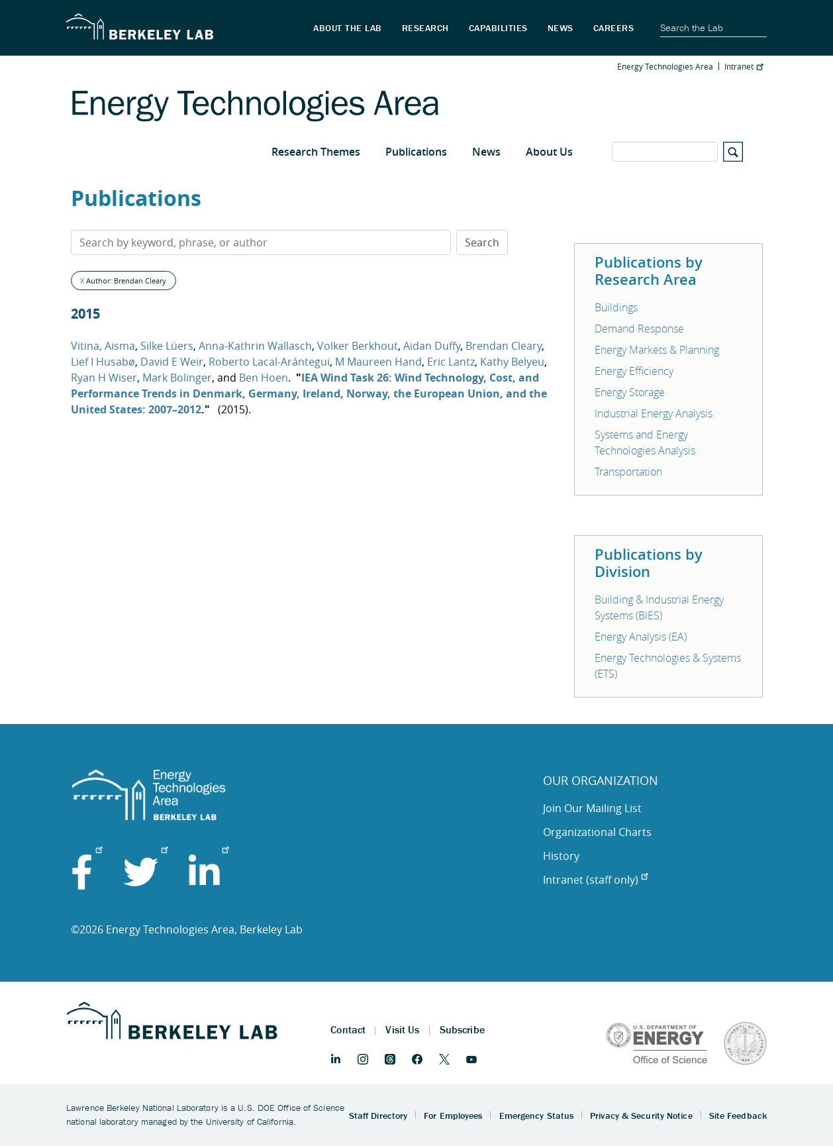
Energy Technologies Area (665, 66)
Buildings (616, 307)
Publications (416, 151)
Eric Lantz (451, 361)
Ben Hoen (263, 377)
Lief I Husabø (103, 361)
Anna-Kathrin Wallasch (255, 346)
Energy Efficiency (634, 371)
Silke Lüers (166, 346)
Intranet (743, 66)
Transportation (628, 471)
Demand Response (639, 328)
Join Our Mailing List (592, 808)
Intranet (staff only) (595, 879)
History (561, 856)
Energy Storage (630, 392)
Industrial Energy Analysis (653, 413)
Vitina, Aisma (103, 346)
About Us (549, 151)
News (486, 151)
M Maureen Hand (378, 361)
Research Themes (315, 151)
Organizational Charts (597, 832)
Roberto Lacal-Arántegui (269, 361)
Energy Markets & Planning (657, 349)
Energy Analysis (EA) (641, 636)
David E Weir (171, 361)
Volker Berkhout (357, 346)
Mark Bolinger (177, 377)
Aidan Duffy (431, 346)
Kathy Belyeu (512, 361)
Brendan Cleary (504, 346)
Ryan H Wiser (104, 377)
